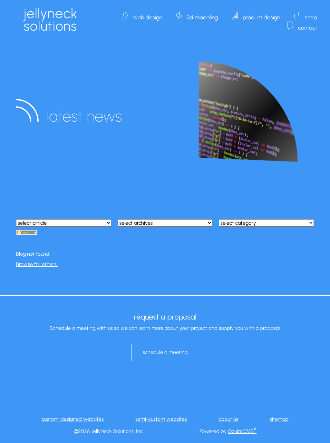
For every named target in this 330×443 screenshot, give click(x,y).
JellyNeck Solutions (49, 19)
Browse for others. (37, 264)
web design (147, 14)
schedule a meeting (165, 352)
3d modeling (202, 14)
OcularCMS (242, 431)
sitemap (279, 419)
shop (311, 14)
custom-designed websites (73, 419)
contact (307, 24)
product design (261, 14)
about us (228, 419)
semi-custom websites (161, 419)
